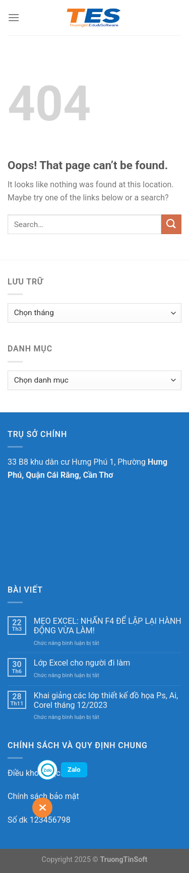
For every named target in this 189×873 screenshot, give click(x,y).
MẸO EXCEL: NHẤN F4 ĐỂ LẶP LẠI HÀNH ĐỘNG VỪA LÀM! (107, 625)
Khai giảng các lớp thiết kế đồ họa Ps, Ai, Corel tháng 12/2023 (106, 700)
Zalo (74, 769)
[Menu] (14, 17)
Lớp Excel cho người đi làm (82, 663)
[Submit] (171, 224)
